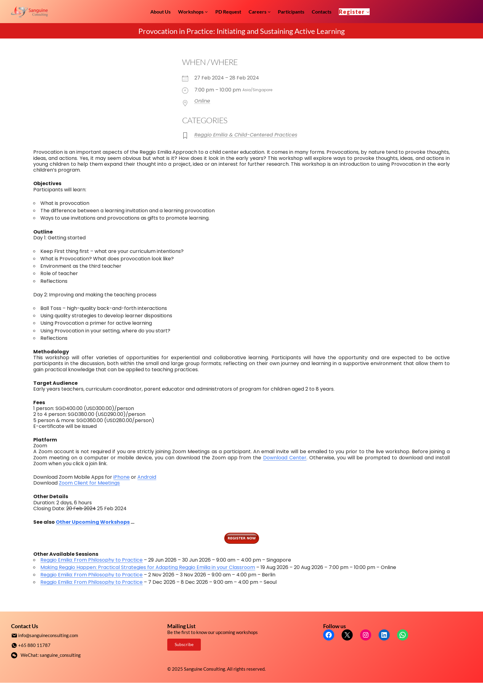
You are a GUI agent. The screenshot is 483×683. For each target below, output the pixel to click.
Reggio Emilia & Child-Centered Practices (245, 134)
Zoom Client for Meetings (89, 482)
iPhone (121, 477)
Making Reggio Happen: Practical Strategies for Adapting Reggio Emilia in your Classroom (147, 567)
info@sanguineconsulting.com (48, 635)
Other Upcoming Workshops (93, 522)
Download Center (284, 457)
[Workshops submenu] (206, 11)
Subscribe (184, 644)
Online (202, 100)
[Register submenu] (368, 11)
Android (146, 477)
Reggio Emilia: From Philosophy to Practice (91, 559)
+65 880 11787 (34, 645)
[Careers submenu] (269, 11)
